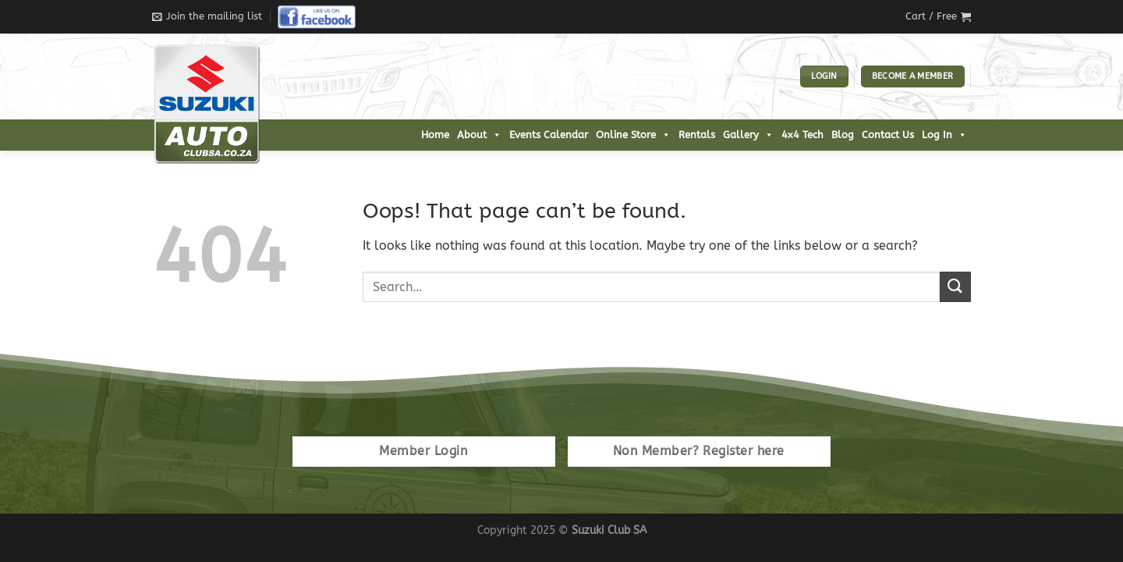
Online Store (633, 135)
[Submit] (955, 287)
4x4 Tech (802, 134)
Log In (944, 135)
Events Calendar (548, 134)
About (479, 135)
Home (435, 134)
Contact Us (888, 134)
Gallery (748, 135)
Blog (842, 134)
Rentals (696, 134)
